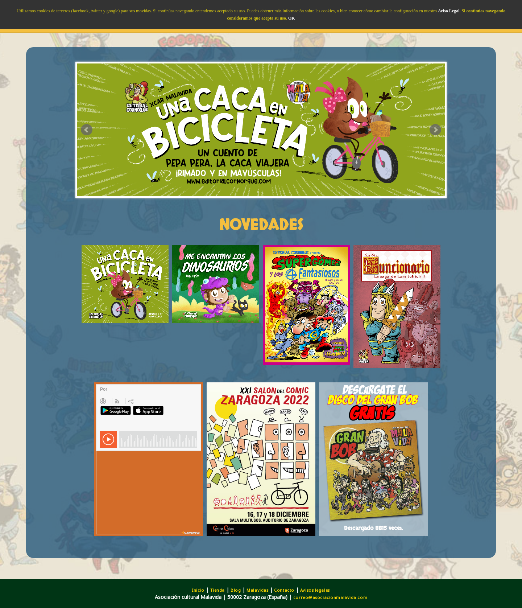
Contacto (284, 590)
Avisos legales (315, 590)
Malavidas (257, 590)
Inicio (198, 590)
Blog (236, 590)
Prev (86, 130)
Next (435, 130)
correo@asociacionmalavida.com (330, 597)
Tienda (217, 590)
